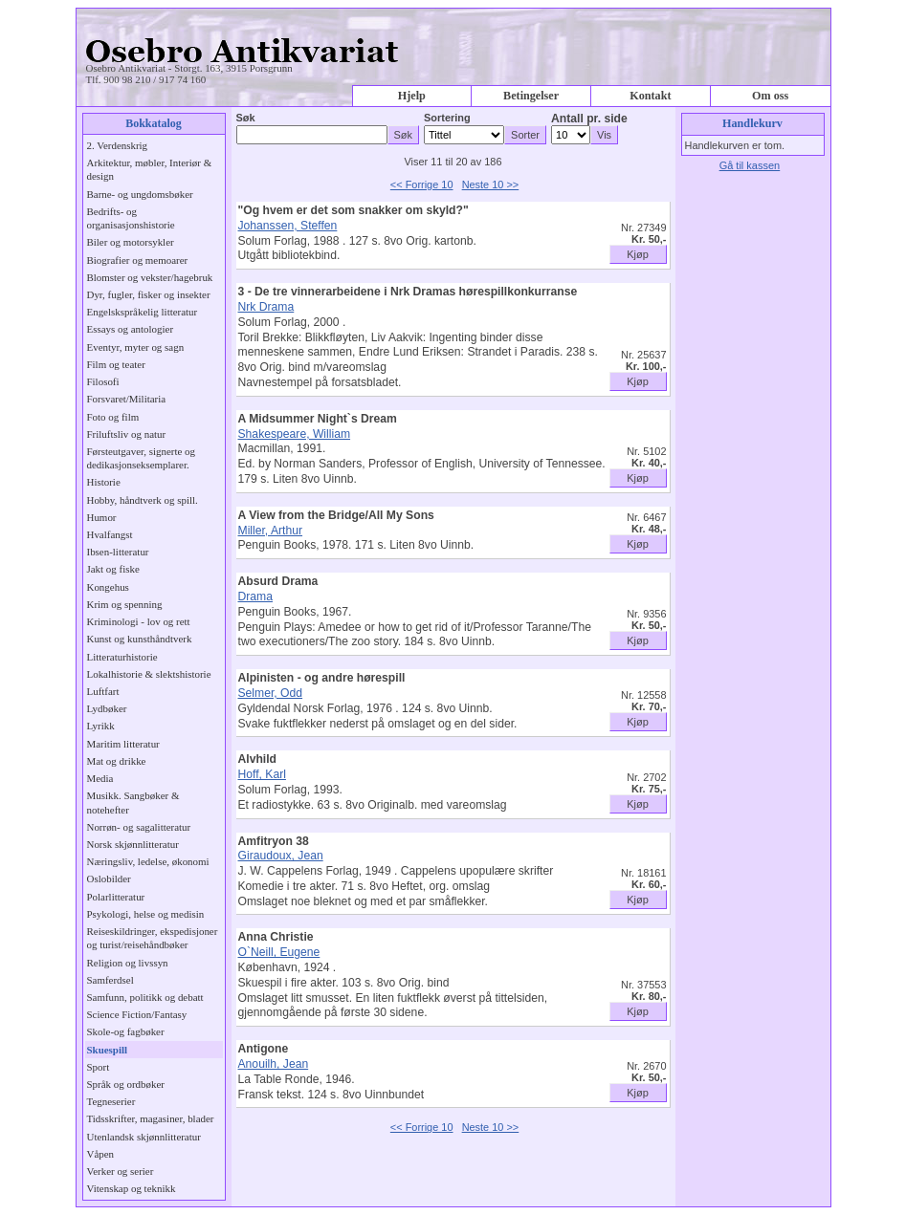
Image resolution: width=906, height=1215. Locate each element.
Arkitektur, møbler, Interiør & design (149, 169)
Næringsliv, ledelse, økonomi (148, 861)
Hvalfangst (110, 534)
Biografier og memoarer (137, 260)
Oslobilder (109, 878)
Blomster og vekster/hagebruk (150, 277)
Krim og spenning (125, 604)
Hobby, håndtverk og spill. (142, 500)
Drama (255, 596)
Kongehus (108, 587)
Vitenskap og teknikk (131, 1188)
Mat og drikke (116, 761)
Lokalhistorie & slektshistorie (149, 674)
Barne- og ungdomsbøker (140, 194)
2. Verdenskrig (117, 145)
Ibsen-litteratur (118, 551)
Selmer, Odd (270, 693)
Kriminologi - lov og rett (138, 621)
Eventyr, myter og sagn (136, 347)
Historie (104, 482)
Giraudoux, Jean (280, 855)
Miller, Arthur (270, 530)
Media (100, 778)
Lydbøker (107, 708)
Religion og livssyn (127, 962)
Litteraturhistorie (122, 656)
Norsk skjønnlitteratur (133, 844)
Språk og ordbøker (126, 1084)
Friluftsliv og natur (126, 434)
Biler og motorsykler (130, 242)
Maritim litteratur (123, 743)
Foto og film (113, 417)
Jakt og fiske (113, 569)
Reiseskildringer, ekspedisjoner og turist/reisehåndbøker (152, 937)
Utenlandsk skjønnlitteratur (144, 1136)
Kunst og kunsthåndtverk (139, 638)
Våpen (101, 1154)
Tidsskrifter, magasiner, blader (150, 1118)
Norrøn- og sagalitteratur (139, 827)
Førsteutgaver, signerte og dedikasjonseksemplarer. (141, 457)
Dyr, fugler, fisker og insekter (148, 294)
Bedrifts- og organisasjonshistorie (131, 218)
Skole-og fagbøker (126, 1031)
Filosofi (103, 381)
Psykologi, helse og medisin (146, 914)
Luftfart (103, 691)
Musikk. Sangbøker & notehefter (133, 802)
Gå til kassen (750, 165)
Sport (98, 1067)
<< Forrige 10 (421, 184)
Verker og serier (120, 1171)
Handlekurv (752, 123)
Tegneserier (111, 1101)
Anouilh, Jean (273, 1064)
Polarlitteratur (116, 896)
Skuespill (107, 1049)
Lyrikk (101, 725)
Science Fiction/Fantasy (137, 1014)
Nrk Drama (266, 307)
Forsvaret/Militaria (126, 398)
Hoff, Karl (262, 774)
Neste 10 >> (490, 184)
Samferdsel (110, 980)
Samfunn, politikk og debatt (145, 997)
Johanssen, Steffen (288, 225)
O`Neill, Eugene (279, 952)
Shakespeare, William (294, 434)
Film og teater (116, 364)
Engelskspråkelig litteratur (142, 311)
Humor (102, 517)
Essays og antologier (130, 329)
